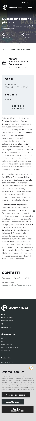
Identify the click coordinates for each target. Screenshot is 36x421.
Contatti (3, 341)
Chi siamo (4, 338)
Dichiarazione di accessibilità (9, 347)
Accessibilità (6, 327)
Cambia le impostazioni (17, 410)
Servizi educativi (7, 321)
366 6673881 (10, 282)
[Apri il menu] (30, 7)
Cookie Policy (30, 389)
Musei (3, 314)
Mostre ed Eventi (7, 318)
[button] (23, 2)
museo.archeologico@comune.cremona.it (17, 285)
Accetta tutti (12, 402)
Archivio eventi (8, 49)
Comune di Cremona (7, 362)
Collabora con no (6, 344)
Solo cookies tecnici (16, 395)
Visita (3, 324)
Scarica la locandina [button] (18, 107)
